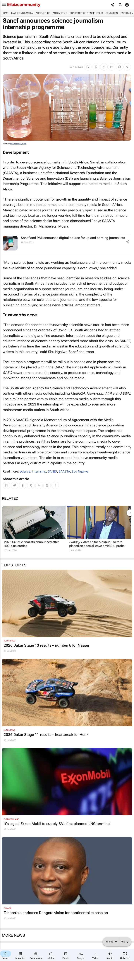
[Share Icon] (127, 242)
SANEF (52, 471)
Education (112, 13)
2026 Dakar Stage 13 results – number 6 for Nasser (46, 645)
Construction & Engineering (86, 13)
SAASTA (64, 471)
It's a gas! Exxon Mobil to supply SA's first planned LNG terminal (57, 823)
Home (5, 13)
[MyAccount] (127, 5)
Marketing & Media (22, 13)
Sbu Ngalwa (80, 471)
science (25, 471)
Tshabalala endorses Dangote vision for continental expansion (56, 912)
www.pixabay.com (18, 144)
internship (39, 471)
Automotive (60, 13)
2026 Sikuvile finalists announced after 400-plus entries (31, 543)
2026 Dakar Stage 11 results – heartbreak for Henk (46, 734)
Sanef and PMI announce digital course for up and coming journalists (73, 238)
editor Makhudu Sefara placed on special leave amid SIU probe (96, 543)
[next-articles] (130, 512)
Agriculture (43, 13)
